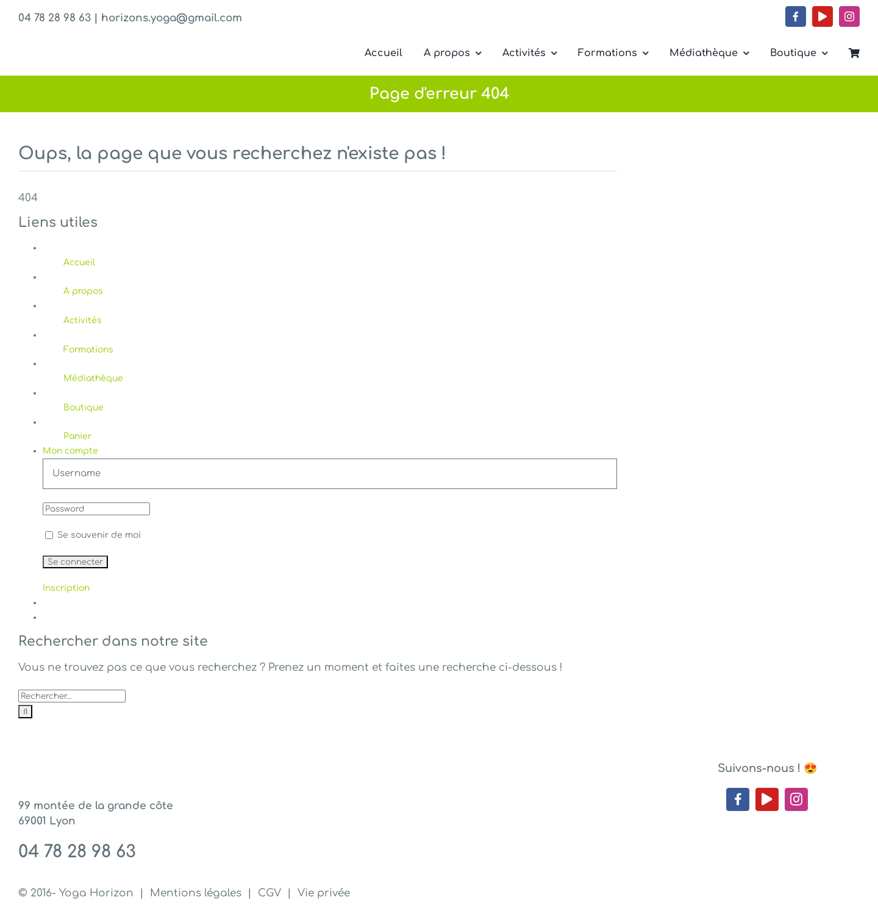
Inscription (66, 588)
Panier (77, 436)
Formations (88, 349)
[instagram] (849, 16)
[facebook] (795, 16)
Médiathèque (93, 378)
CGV (269, 893)
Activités (82, 320)
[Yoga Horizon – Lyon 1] (109, 42)
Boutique (83, 407)
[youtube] (822, 16)
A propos (83, 291)
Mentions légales (195, 893)
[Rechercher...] (72, 696)
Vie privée (324, 893)
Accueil (79, 262)
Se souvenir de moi (93, 535)
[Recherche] (25, 711)
